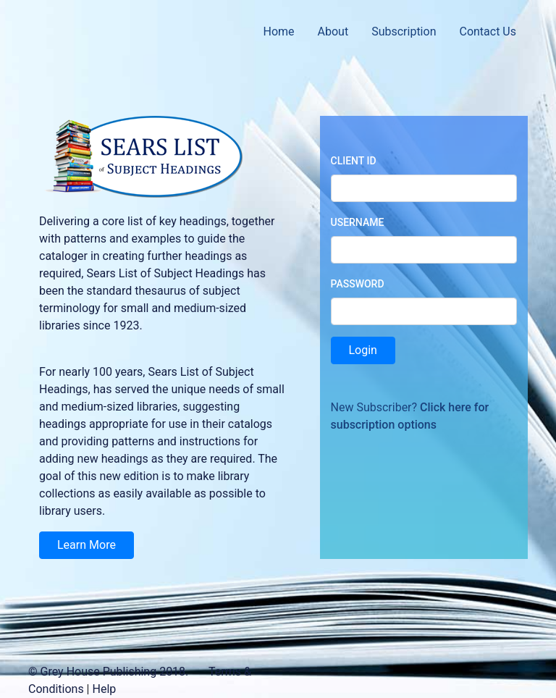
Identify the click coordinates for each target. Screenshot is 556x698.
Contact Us (487, 31)
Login (363, 350)
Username (357, 222)
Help (104, 689)
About (333, 31)
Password (357, 284)
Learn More (86, 545)
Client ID (353, 161)
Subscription (403, 31)
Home (278, 31)
